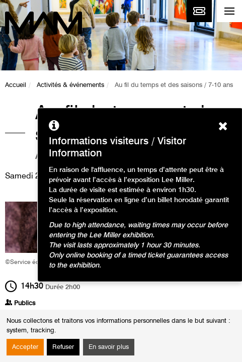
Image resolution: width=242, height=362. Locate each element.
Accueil (15, 85)
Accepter (25, 347)
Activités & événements (70, 85)
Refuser (63, 347)
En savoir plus (109, 347)
